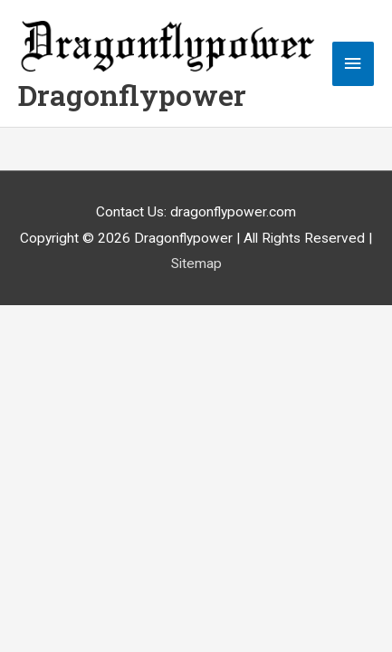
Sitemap (196, 263)
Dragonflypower (132, 95)
